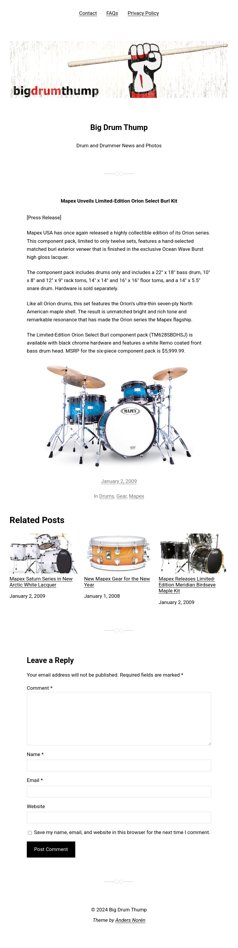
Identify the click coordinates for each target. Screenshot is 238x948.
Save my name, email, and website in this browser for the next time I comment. (122, 832)
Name (35, 754)
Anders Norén (130, 920)
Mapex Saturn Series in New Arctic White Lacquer (44, 561)
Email (35, 780)
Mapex (136, 496)
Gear (121, 496)
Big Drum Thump (119, 127)
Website (36, 806)
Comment (39, 688)
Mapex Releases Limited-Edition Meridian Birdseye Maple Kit (193, 564)
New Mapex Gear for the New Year (119, 561)
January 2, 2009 (119, 481)
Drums (106, 496)
